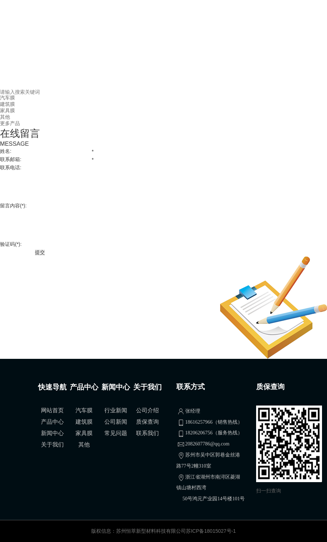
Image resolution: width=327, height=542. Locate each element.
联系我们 (147, 433)
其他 (5, 117)
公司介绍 (147, 410)
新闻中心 (52, 433)
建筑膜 (7, 104)
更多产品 (10, 123)
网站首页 (52, 410)
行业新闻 (115, 410)
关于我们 (52, 445)
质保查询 (147, 422)
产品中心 (52, 422)
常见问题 (115, 433)
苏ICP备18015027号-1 (211, 531)
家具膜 (7, 110)
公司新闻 (115, 422)
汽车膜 (7, 97)
